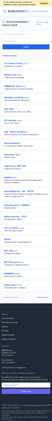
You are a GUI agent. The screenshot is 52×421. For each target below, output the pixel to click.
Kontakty (5, 331)
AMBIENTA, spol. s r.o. (15, 86)
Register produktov (9, 339)
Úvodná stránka (8, 318)
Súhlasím (44, 3)
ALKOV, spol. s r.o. (13, 75)
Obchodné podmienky (10, 322)
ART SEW (9, 109)
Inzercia (5, 327)
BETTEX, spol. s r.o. (13, 262)
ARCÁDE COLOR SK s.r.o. (16, 97)
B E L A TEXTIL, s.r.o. (14, 228)
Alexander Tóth (12, 154)
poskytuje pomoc (33, 405)
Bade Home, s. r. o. (13, 285)
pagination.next (42, 297)
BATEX (7, 239)
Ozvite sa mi (26, 391)
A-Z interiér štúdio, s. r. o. (16, 63)
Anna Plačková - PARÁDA (16, 205)
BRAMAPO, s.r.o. (12, 273)
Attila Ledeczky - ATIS (15, 216)
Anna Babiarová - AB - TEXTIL (19, 191)
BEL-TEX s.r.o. (11, 251)
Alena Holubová (12, 143)
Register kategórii (8, 335)
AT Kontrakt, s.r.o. (13, 120)
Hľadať (26, 47)
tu (12, 419)
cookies (39, 411)
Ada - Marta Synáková (15, 132)
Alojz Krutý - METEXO (15, 166)
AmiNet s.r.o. (10, 177)
